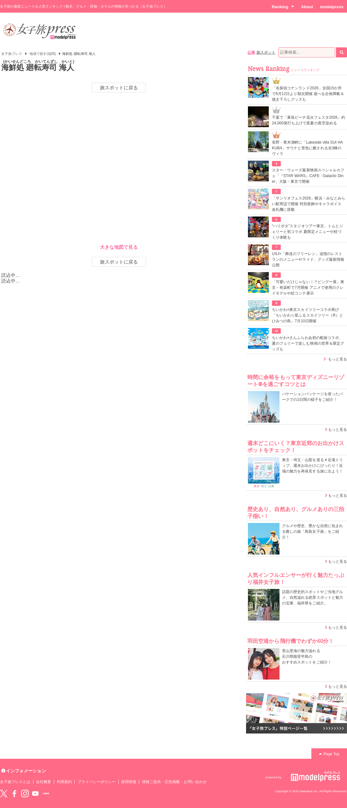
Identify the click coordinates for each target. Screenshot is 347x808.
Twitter (4, 793)
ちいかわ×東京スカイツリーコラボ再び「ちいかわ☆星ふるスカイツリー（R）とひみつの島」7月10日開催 (307, 315)
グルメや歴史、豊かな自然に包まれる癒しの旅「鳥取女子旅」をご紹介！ (312, 531)
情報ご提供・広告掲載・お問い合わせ (174, 782)
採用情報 (128, 782)
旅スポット (265, 52)
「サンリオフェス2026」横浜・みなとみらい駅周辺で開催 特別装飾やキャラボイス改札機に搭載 (308, 204)
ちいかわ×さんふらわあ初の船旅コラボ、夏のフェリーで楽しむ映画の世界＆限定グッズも (308, 343)
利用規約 (64, 782)
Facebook (14, 793)
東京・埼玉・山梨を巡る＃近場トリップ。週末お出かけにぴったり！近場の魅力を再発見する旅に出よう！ (312, 465)
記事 (251, 52)
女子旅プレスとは (15, 782)
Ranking (283, 6)
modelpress (332, 6)
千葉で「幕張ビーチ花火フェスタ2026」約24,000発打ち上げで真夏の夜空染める (308, 120)
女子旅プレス (11, 54)
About (307, 6)
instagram (25, 793)
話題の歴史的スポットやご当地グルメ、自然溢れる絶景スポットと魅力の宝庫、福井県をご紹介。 (312, 597)
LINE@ (46, 793)
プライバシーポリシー (97, 782)
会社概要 (43, 782)
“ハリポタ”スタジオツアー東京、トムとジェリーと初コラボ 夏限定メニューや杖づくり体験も (307, 232)
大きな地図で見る (119, 247)
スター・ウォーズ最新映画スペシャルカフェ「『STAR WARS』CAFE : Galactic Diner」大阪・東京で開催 (308, 176)
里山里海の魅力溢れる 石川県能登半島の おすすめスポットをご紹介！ (307, 656)
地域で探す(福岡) (42, 54)
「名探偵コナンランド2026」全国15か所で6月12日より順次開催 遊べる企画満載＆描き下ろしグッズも (308, 94)
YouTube (35, 793)
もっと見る (337, 359)
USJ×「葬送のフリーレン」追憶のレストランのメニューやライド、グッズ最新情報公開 (308, 259)
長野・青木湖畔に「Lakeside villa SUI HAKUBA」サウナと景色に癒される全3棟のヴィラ (307, 148)
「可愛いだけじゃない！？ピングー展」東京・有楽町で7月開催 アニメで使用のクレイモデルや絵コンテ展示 (308, 287)
